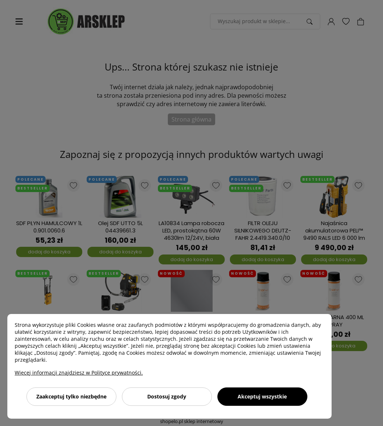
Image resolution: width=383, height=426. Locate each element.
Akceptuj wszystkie (262, 396)
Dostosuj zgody (166, 396)
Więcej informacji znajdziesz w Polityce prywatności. (79, 372)
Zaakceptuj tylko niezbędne (71, 396)
